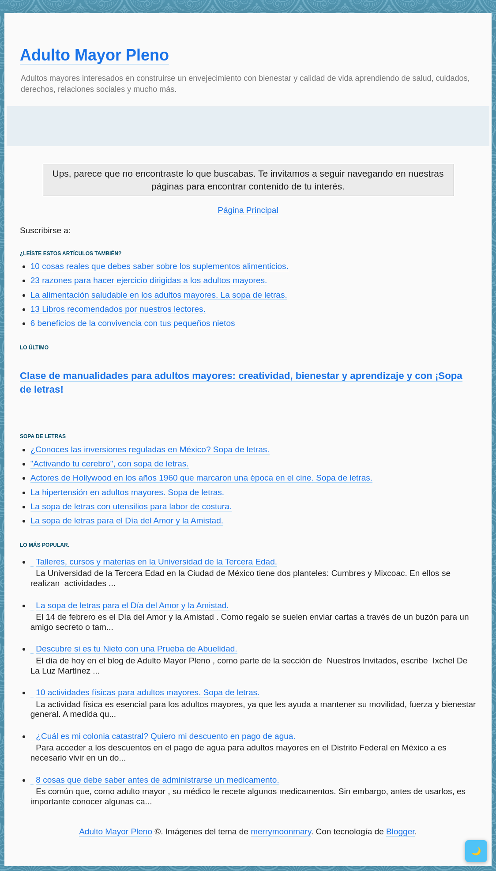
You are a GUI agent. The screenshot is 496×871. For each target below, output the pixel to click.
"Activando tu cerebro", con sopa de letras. (109, 463)
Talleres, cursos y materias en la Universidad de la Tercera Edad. (156, 561)
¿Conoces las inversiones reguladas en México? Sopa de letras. (150, 449)
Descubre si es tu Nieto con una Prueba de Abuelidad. (136, 648)
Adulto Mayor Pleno (94, 55)
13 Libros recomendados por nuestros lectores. (118, 309)
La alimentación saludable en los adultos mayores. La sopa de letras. (158, 294)
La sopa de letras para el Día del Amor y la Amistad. (126, 520)
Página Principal (248, 210)
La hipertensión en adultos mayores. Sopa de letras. (127, 492)
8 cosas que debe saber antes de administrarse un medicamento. (157, 779)
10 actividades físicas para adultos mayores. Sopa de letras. (147, 692)
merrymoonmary (281, 831)
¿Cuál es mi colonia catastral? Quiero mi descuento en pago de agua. (165, 736)
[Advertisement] (248, 126)
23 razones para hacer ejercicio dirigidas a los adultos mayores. (148, 280)
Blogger (400, 831)
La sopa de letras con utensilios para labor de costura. (131, 506)
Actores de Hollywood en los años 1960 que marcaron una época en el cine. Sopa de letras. (201, 477)
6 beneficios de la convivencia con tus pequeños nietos (132, 323)
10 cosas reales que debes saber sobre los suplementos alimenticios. (159, 266)
